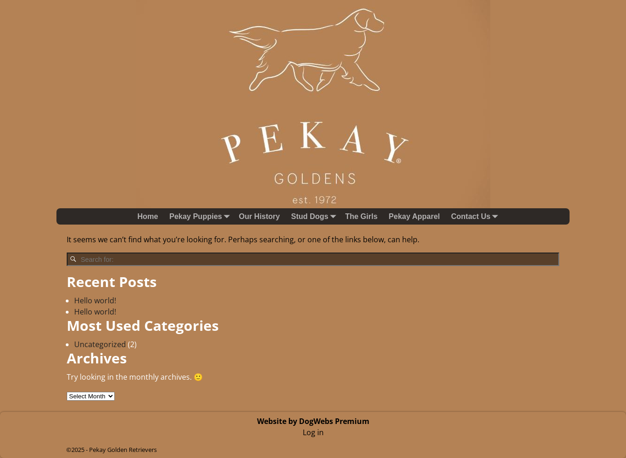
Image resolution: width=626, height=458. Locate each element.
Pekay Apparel (414, 216)
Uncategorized (100, 344)
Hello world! (95, 300)
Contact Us (476, 216)
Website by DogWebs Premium (313, 421)
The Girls (361, 216)
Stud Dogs (315, 216)
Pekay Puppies (201, 216)
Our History (259, 216)
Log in (313, 432)
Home (148, 216)
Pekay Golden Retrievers (123, 449)
